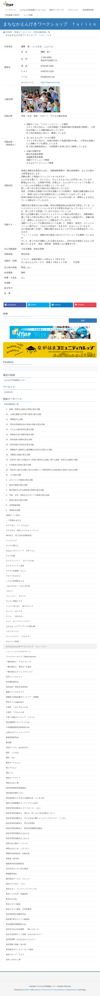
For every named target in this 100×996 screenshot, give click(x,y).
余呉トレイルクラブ (14, 677)
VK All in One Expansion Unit (58, 990)
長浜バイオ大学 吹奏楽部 (17, 894)
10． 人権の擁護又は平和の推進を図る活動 (23, 414)
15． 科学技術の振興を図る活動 (19, 439)
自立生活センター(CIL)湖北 (17, 869)
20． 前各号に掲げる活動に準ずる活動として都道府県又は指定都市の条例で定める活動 (42, 470)
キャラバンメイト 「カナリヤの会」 (21, 561)
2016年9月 (8, 392)
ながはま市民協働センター (15, 380)
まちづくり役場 (12, 641)
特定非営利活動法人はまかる (18, 833)
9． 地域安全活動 (13, 510)
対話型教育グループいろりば (18, 722)
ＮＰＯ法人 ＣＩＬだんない (18, 525)
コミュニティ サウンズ (16, 596)
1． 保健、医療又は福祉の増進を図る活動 (23, 409)
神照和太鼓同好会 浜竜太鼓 (18, 853)
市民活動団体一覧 (11, 404)
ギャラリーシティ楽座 (15, 566)
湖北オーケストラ (13, 778)
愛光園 (8, 742)
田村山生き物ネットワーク (17, 843)
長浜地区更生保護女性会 (16, 914)
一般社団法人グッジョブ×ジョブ (19, 672)
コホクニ (9, 591)
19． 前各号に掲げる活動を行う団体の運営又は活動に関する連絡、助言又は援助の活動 (42, 460)
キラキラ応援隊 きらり (16, 571)
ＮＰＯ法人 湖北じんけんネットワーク (22, 530)
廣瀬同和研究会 (12, 737)
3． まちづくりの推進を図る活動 (19, 480)
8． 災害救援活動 (13, 505)
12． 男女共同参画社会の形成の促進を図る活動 (25, 424)
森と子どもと (11, 768)
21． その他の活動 (13, 475)
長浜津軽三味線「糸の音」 (17, 944)
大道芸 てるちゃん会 (15, 712)
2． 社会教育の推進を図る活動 (18, 465)
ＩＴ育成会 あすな (13, 520)
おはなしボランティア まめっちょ (20, 551)
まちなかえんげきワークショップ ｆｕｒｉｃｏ (26, 646)
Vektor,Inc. (74, 990)
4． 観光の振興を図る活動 (16, 485)
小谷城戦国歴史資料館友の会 (18, 727)
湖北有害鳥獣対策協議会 (16, 788)
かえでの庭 (10, 556)
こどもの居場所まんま (15, 581)
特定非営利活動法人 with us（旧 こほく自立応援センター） (31, 813)
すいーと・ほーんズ (14, 611)
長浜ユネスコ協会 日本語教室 (18, 909)
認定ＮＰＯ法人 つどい (16, 884)
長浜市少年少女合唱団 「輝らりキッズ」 (23, 929)
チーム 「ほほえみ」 (15, 616)
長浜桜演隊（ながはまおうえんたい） (21, 939)
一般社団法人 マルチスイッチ (18, 662)
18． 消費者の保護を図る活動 (18, 455)
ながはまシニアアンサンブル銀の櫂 (20, 626)
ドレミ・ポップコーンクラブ (18, 621)
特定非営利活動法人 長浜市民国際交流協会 (24, 828)
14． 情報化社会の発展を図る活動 (20, 434)
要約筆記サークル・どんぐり (18, 879)
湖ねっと (9, 773)
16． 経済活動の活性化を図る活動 (20, 445)
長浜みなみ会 (11, 899)
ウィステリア (11, 540)
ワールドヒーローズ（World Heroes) (21, 657)
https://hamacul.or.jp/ (50, 82)
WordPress (26, 990)
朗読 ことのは (12, 752)
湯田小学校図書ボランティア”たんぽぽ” (22, 803)
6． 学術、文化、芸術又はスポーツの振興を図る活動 (27, 495)
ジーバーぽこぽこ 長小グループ (19, 606)
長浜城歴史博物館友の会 (16, 924)
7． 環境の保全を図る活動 (16, 500)
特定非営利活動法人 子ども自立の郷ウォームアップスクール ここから (36, 818)
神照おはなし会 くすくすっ (18, 848)
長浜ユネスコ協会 (13, 904)
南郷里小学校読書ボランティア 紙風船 (22, 697)
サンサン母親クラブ (14, 601)
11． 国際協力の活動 (14, 419)
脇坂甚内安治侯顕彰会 (15, 864)
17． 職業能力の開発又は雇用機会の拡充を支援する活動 (29, 450)
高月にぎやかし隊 (13, 959)
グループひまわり (13, 576)
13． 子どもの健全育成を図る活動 (20, 429)
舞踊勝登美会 (11, 874)
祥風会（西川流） (13, 858)
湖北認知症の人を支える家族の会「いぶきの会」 (26, 798)
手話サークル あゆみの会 (17, 747)
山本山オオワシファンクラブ (18, 732)
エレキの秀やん (12, 545)
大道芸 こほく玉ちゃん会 (17, 707)
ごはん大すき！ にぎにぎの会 (18, 586)
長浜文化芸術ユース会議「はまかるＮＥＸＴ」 (25, 934)
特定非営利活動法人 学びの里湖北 (20, 823)
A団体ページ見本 (13, 515)
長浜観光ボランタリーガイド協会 (19, 949)
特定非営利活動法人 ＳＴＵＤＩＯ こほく (23, 808)
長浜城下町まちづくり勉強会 (18, 919)
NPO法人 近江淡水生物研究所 (19, 535)
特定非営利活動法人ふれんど (18, 838)
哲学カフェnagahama (15, 702)
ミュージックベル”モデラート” (18, 651)
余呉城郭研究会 (12, 682)
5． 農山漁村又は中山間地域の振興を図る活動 (25, 490)
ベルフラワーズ (12, 631)
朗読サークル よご (13, 763)
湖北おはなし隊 (12, 783)
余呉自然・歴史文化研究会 (17, 687)
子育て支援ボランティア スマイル (20, 717)
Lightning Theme (40, 990)
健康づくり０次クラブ (15, 692)
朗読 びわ (10, 758)
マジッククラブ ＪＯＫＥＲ (18, 636)
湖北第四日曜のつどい (15, 793)
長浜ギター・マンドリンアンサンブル (21, 889)
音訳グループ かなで (15, 954)
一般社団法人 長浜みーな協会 (18, 667)
